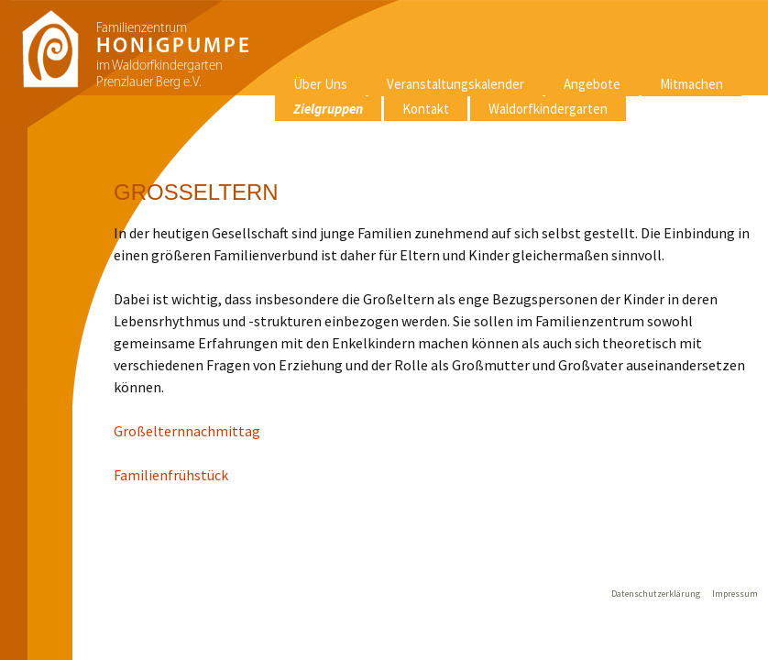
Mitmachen (691, 84)
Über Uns (320, 84)
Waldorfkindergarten (548, 108)
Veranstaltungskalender (455, 84)
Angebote (592, 84)
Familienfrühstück (171, 475)
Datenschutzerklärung (655, 594)
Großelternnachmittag (187, 431)
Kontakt (425, 108)
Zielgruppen (328, 108)
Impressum (735, 594)
